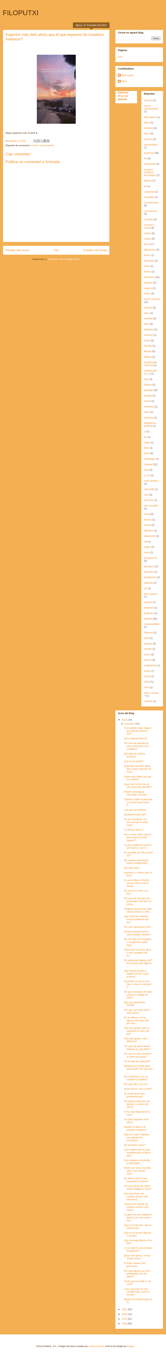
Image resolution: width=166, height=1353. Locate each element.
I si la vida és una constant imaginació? (138, 1249)
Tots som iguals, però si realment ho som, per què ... (136, 1031)
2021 (125, 1309)
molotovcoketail (96, 1346)
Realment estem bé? (135, 814)
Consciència (150, 211)
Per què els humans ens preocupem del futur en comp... (137, 901)
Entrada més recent (17, 250)
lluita (146, 470)
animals (148, 139)
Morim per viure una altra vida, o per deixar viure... (137, 1170)
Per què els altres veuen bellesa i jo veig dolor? (137, 1047)
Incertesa (149, 406)
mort (146, 514)
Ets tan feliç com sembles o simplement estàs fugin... (137, 942)
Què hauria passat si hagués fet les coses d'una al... (136, 973)
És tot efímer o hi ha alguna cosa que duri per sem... (136, 1020)
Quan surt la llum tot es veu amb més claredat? (138, 786)
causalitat (149, 197)
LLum (147, 475)
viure (146, 687)
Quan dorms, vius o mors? (138, 1088)
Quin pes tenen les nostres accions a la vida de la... (136, 1196)
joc (145, 437)
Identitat (148, 390)
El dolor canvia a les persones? (135, 1264)
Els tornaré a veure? (135, 1145)
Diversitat (149, 260)
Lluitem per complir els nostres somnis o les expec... (136, 1207)
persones (149, 571)
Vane (124, 81)
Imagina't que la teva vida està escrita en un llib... (137, 910)
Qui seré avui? (132, 868)
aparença (149, 153)
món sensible (151, 505)
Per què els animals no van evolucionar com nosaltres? (136, 746)
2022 (125, 719)
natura (147, 525)
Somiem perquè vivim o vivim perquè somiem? (137, 933)
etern (146, 313)
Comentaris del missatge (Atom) (64, 259)
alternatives (150, 117)
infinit (147, 412)
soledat (148, 649)
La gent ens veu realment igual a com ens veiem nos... (137, 1217)
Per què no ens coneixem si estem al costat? (137, 1055)
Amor (147, 133)
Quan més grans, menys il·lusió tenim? (137, 1257)
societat (148, 643)
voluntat (148, 701)
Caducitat (149, 191)
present (148, 602)
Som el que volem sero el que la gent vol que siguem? (137, 837)
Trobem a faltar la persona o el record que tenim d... (138, 802)
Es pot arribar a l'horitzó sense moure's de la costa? (136, 883)
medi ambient (151, 480)
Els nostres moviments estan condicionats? (136, 862)
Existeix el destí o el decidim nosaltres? (135, 1128)
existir (147, 340)
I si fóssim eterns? (134, 829)
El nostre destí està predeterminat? (134, 1095)
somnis (147, 660)
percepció (149, 566)
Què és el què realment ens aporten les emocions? (136, 1137)
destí (146, 244)
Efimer (147, 271)
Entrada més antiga (95, 250)
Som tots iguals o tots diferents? (135, 1040)
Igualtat (148, 395)
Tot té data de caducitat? (137, 1061)
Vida (146, 681)
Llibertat (148, 464)
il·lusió (147, 401)
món (146, 494)
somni (147, 654)
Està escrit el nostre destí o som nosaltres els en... (137, 952)
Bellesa (148, 180)
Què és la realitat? (134, 761)
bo (145, 186)
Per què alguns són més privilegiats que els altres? (137, 1273)
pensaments (150, 558)
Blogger (130, 1346)
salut (146, 638)
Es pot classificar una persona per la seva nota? (136, 822)
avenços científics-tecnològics (150, 172)
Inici (56, 250)
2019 (125, 1318)
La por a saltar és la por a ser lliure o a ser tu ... (137, 846)
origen (147, 547)
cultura (147, 238)
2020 (125, 1314)
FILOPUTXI (21, 13)
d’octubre (129, 723)
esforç (147, 293)
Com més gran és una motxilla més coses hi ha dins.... (137, 1292)
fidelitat (147, 357)
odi (145, 541)
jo (145, 431)
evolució (148, 335)
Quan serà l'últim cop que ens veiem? (137, 778)
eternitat (148, 318)
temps (147, 671)
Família (148, 345)
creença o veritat (149, 226)
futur (146, 379)
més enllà (149, 489)
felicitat (147, 351)
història (148, 384)
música (147, 519)
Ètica (146, 324)
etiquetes (149, 329)
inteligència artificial (150, 424)
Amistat (34, 145)
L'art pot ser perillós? (135, 810)
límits (147, 453)
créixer (147, 233)
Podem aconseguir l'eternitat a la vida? (135, 793)
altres (147, 122)
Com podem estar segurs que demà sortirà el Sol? (137, 731)
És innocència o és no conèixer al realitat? (136, 1078)
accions (148, 100)
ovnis (147, 552)
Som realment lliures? (135, 738)
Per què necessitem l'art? (137, 927)
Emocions (149, 277)
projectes (149, 613)
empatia (148, 282)
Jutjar (147, 442)
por (145, 588)
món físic (149, 500)
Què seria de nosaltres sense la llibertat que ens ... (136, 919)
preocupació (150, 593)
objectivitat (149, 536)
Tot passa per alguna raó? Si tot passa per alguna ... (138, 963)
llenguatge (149, 459)
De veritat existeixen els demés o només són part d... (137, 1104)
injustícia (148, 417)
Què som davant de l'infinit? (134, 1004)
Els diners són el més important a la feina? (136, 1180)
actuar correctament (151, 107)
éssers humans (152, 299)
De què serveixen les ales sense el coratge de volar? (138, 994)
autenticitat (150, 164)
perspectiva (150, 577)
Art (145, 158)
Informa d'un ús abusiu (123, 96)
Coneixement (151, 202)
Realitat (148, 618)
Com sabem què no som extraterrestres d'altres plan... (137, 1152)
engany (148, 288)
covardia (148, 219)
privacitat (149, 607)
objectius (148, 530)
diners (147, 255)
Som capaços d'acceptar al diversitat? (137, 1162)
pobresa (148, 582)
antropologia (150, 144)
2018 (125, 1323)
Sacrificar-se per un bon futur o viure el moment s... (137, 984)
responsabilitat (47, 145)
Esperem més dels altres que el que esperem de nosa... (137, 769)
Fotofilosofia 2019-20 (150, 364)
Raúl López (127, 75)
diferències (150, 249)
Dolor (147, 266)
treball (147, 676)
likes (146, 447)
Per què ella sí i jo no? (136, 1084)
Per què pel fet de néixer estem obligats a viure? (137, 1187)
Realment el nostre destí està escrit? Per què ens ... (138, 1069)
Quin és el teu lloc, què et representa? (137, 1226)
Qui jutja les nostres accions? (134, 755)
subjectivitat (150, 665)
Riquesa (148, 632)
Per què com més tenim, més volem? (137, 1011)
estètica (148, 307)
